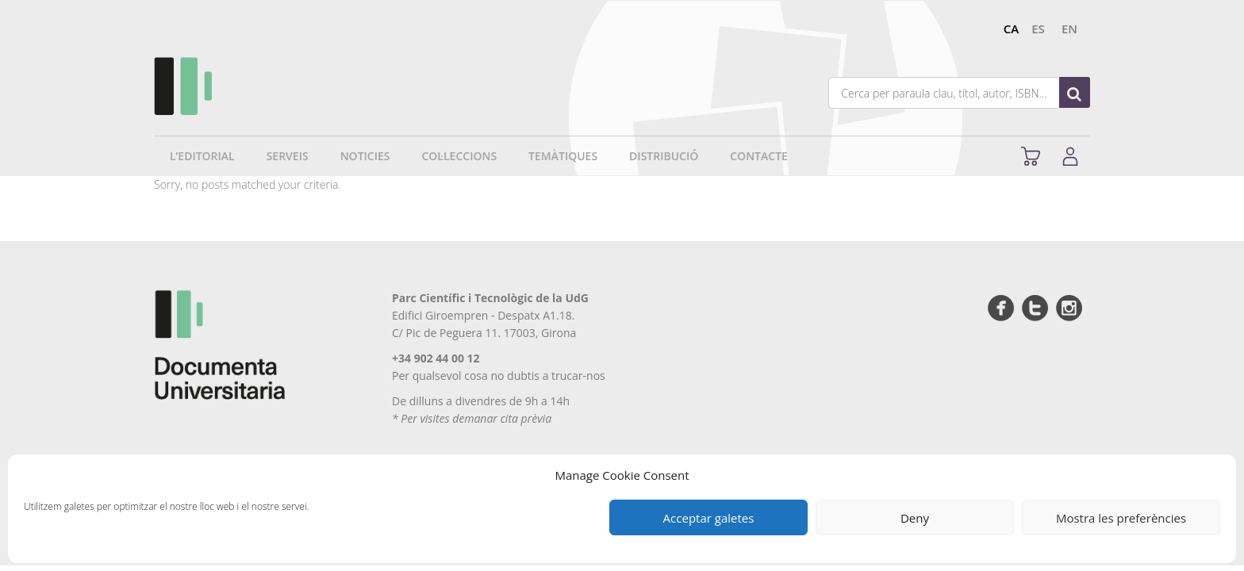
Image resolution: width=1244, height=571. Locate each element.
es (1038, 28)
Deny (914, 518)
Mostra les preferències (1121, 518)
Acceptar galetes (708, 518)
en (1069, 28)
